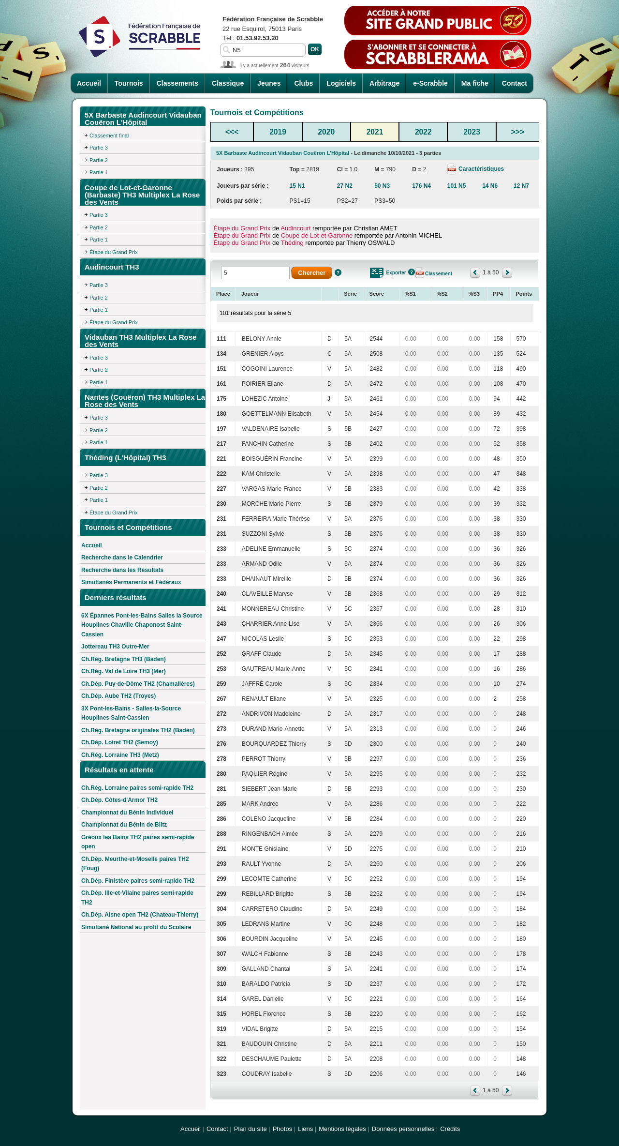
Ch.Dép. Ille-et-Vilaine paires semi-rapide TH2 (137, 898)
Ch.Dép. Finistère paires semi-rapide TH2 (137, 880)
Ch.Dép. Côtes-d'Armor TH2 (119, 800)
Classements (177, 83)
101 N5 (456, 185)
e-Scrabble (430, 83)
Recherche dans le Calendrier (122, 557)
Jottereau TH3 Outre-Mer (115, 646)
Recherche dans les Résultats (122, 570)
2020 (326, 132)
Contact (514, 83)
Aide (338, 272)
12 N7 (521, 185)
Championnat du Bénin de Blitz (124, 824)
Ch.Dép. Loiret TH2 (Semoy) (119, 742)
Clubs (303, 83)
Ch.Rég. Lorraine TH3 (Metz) (120, 755)
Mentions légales (342, 1128)
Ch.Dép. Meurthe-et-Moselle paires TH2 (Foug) (135, 864)
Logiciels (341, 83)
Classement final (109, 135)
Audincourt (295, 228)
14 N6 (490, 185)
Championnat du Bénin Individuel (127, 812)
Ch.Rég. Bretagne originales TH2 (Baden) (138, 730)
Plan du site (250, 1128)
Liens (305, 1128)
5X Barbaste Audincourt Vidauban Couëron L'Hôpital (282, 153)
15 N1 (297, 185)
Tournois (129, 83)
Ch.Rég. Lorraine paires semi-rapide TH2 (137, 787)
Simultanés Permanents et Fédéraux (131, 582)
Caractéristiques (480, 169)
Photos (282, 1128)
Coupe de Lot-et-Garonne (317, 235)
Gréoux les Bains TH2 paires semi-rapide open (137, 842)
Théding (292, 242)
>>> (517, 132)
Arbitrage (384, 83)
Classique (228, 83)
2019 (277, 132)
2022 (423, 132)
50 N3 (382, 185)
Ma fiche (474, 83)
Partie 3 (98, 148)
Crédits (450, 1128)
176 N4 (421, 185)
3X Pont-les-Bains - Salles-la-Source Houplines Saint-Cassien (131, 713)
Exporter (396, 272)
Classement (438, 273)
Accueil (89, 83)
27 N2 (345, 185)
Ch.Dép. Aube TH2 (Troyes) (118, 696)
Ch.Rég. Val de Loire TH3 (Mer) (123, 671)
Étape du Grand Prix (113, 252)
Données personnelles (403, 1128)
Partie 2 (98, 160)
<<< (231, 132)
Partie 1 (98, 172)
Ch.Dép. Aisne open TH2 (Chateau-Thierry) (139, 914)
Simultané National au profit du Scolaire (136, 927)
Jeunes (268, 83)
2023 (471, 132)
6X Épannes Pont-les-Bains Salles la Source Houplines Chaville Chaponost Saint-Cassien (142, 625)
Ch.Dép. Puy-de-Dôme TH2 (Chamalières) (138, 683)
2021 (375, 132)
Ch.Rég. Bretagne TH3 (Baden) (123, 659)
